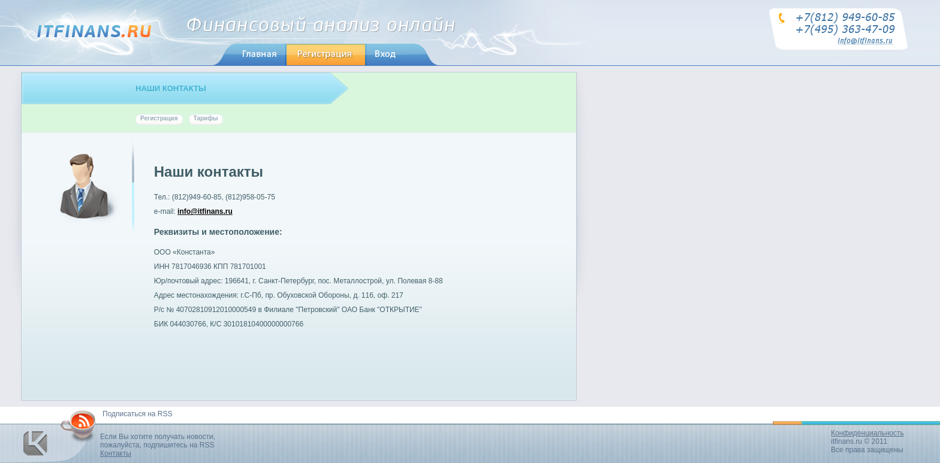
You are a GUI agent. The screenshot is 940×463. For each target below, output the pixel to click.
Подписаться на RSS (138, 414)
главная (246, 54)
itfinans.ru (846, 441)
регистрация (315, 54)
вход (382, 54)
